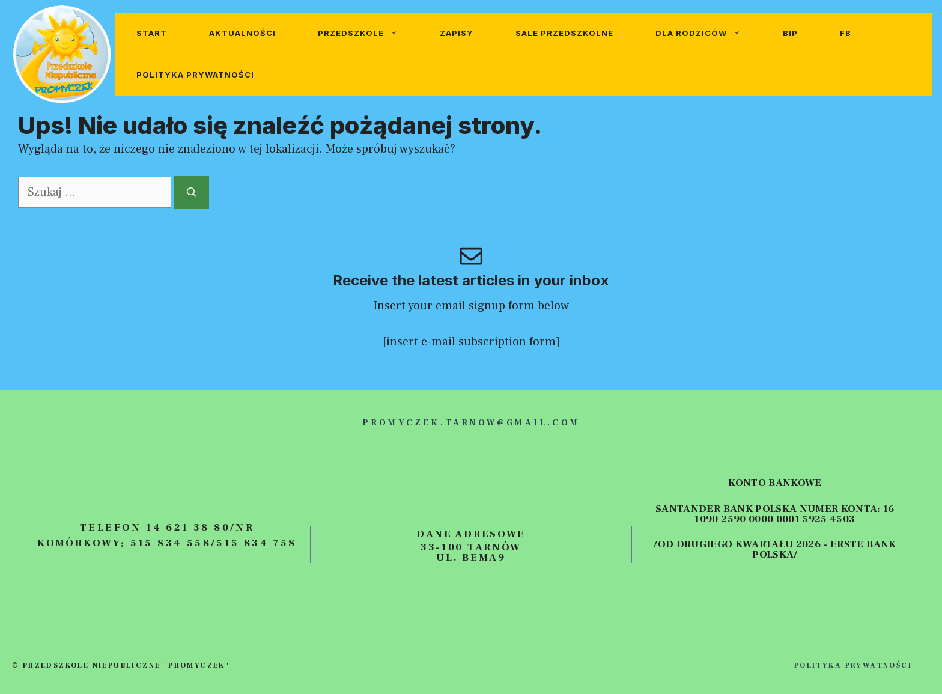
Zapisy (456, 33)
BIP (790, 33)
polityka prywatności (853, 665)
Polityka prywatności (195, 74)
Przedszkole (368, 33)
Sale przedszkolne (564, 33)
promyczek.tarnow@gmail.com (471, 423)
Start (151, 33)
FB (845, 33)
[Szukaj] (191, 192)
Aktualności (242, 33)
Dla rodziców (708, 33)
